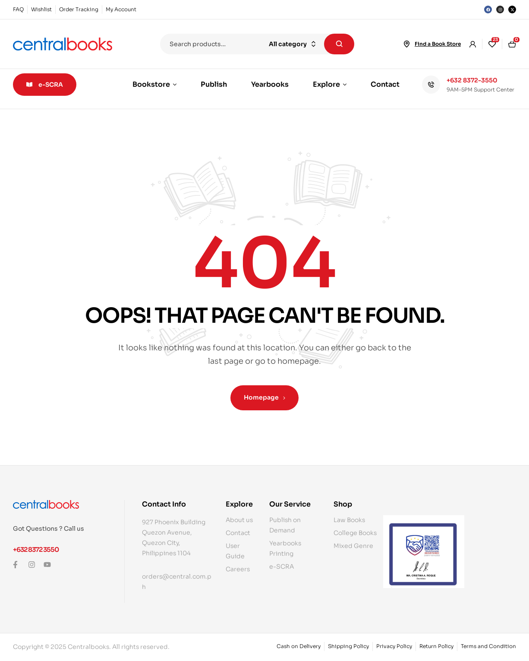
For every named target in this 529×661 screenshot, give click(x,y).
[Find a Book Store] (406, 44)
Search (339, 44)
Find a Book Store (438, 44)
